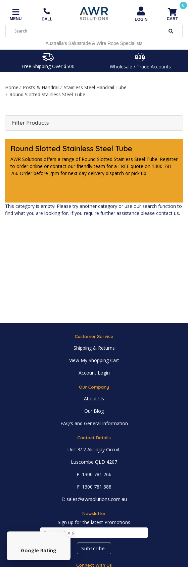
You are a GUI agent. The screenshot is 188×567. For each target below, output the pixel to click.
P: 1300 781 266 (94, 474)
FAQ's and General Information (94, 423)
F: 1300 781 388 (94, 487)
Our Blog (94, 411)
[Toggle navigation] (15, 14)
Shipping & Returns (94, 348)
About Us (94, 398)
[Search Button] (171, 31)
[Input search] (87, 31)
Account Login (94, 373)
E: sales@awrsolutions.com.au (94, 499)
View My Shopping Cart (94, 360)
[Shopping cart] (172, 14)
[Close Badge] (68, 533)
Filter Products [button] (30, 123)
